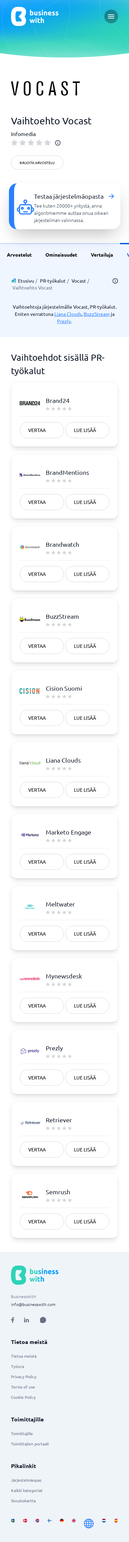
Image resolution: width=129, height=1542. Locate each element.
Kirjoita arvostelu (37, 162)
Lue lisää (85, 430)
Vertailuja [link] (102, 254)
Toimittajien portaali (30, 1443)
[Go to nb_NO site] (37, 1523)
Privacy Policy (23, 1376)
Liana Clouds (68, 314)
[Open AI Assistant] (43, 1320)
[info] (58, 143)
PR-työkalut (53, 280)
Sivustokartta (23, 1500)
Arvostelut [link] (19, 254)
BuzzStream (97, 314)
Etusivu (26, 280)
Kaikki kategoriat (27, 1490)
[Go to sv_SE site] (13, 1523)
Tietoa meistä (23, 1356)
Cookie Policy (23, 1397)
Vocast (79, 280)
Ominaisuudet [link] (61, 254)
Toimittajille (22, 1433)
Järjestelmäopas (26, 1480)
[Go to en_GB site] (74, 1523)
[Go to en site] (89, 1523)
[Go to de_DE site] (62, 1523)
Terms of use (23, 1387)
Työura (17, 1366)
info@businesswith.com (33, 1304)
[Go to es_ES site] (116, 1523)
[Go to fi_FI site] (49, 1523)
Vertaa (37, 430)
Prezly (64, 321)
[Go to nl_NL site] (104, 1523)
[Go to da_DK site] (25, 1523)
